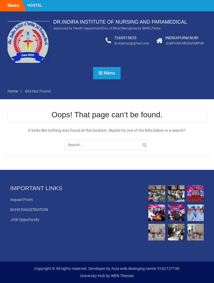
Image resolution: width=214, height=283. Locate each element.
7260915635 (125, 38)
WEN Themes (122, 276)
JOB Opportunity (24, 219)
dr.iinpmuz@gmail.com (131, 43)
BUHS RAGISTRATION (29, 209)
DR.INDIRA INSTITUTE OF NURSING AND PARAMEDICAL (120, 22)
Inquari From (21, 199)
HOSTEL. (35, 5)
